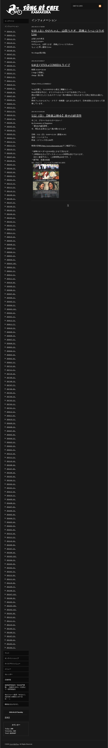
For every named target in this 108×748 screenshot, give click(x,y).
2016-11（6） (11, 415)
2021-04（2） (11, 214)
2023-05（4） (11, 126)
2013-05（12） (12, 556)
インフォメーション (12, 26)
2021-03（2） (11, 218)
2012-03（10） (12, 606)
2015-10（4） (11, 461)
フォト (7, 653)
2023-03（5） (11, 134)
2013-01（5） (11, 571)
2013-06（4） (11, 552)
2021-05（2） (11, 210)
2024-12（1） (11, 77)
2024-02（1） (11, 104)
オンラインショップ (12, 658)
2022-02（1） (11, 176)
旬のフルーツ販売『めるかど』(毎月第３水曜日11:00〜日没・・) (15, 697)
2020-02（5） (11, 267)
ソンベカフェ (14, 744)
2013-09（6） (11, 545)
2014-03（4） (11, 522)
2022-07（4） (11, 157)
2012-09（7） (11, 587)
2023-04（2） (11, 130)
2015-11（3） (11, 457)
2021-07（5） (11, 202)
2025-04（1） (11, 65)
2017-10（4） (11, 374)
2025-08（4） (11, 50)
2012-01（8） (11, 613)
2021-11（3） (11, 187)
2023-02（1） (11, 138)
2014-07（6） (11, 507)
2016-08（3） (11, 427)
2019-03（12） (12, 309)
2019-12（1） (11, 275)
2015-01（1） (11, 488)
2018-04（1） (11, 351)
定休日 (7, 717)
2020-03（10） (12, 263)
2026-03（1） (11, 35)
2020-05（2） (11, 256)
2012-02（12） (12, 609)
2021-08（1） (11, 199)
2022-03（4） (11, 172)
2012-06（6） (11, 598)
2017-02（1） (11, 404)
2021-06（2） (11, 206)
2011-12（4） (11, 617)
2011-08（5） (11, 632)
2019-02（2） (11, 313)
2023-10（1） (11, 115)
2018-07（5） (11, 339)
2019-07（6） (11, 294)
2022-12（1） (11, 142)
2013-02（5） (11, 568)
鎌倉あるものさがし (12, 704)
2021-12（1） (11, 183)
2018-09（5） (11, 332)
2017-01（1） (11, 408)
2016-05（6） (11, 434)
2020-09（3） (11, 240)
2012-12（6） (11, 575)
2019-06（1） (11, 297)
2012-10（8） (11, 583)
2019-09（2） (11, 286)
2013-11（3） (11, 537)
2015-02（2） (11, 484)
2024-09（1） (11, 88)
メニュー (8, 669)
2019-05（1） (11, 301)
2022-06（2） (11, 161)
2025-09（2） (11, 46)
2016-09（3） (11, 423)
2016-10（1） (11, 419)
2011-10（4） (11, 625)
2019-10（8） (11, 282)
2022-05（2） (11, 164)
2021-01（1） (11, 225)
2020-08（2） (11, 244)
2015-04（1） (11, 480)
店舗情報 (8, 680)
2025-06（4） (11, 58)
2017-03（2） (11, 400)
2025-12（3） (11, 39)
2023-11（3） (11, 111)
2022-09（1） (11, 153)
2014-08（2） (11, 503)
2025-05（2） (11, 62)
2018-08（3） (11, 336)
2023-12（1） (11, 107)
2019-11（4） (11, 278)
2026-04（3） (11, 31)
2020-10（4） (11, 237)
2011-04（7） (11, 647)
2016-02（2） (11, 446)
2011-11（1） (11, 621)
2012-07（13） (12, 594)
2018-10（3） (11, 328)
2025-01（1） (11, 73)
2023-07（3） (11, 119)
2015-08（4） (11, 465)
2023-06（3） (11, 123)
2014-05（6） (11, 514)
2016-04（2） (11, 438)
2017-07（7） (11, 385)
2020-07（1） (11, 248)
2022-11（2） (11, 145)
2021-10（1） (11, 191)
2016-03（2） (11, 442)
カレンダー (9, 674)
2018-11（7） (11, 324)
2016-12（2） (11, 412)
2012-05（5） (11, 602)
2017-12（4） (11, 366)
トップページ (9, 21)
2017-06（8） (11, 389)
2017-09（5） (11, 377)
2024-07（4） (11, 96)
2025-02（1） (11, 69)
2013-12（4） (11, 533)
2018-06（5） (11, 343)
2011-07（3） (11, 636)
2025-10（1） (11, 43)
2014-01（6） (11, 530)
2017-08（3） (11, 381)
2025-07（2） (11, 54)
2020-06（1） (11, 252)
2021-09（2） (11, 195)
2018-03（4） (11, 355)
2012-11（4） (11, 579)
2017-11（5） (11, 370)
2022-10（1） (11, 149)
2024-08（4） (11, 92)
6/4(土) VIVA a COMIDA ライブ (51, 64)
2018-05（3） (11, 347)
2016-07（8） (11, 431)
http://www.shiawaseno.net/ (52, 146)
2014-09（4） (11, 499)
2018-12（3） (11, 320)
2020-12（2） (11, 229)
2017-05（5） (11, 393)
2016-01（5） (11, 450)
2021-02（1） (11, 221)
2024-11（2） (11, 81)
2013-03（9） (11, 564)
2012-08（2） (11, 590)
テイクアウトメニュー (12, 663)
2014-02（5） (11, 526)
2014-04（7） (11, 518)
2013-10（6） (11, 541)
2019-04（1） (11, 305)
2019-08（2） (11, 290)
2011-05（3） (11, 644)
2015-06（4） (11, 472)
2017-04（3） (11, 396)
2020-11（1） (11, 233)
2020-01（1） (11, 271)
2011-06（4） (11, 640)
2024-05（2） (11, 100)
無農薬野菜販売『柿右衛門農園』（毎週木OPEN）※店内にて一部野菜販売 (15, 687)
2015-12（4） (11, 453)
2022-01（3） (11, 180)
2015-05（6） (11, 476)
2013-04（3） (11, 560)
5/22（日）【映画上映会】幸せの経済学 (57, 115)
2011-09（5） (11, 628)
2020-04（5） (11, 259)
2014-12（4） (11, 491)
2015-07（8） (11, 469)
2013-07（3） (11, 549)
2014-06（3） (11, 510)
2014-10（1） (11, 495)
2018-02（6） (11, 358)
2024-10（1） (11, 85)
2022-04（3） (11, 168)
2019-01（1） (11, 317)
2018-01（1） (11, 362)
